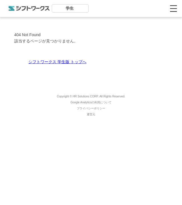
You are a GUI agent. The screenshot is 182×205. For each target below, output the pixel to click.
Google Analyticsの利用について (91, 102)
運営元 (91, 114)
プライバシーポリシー (91, 108)
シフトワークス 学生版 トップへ (57, 62)
